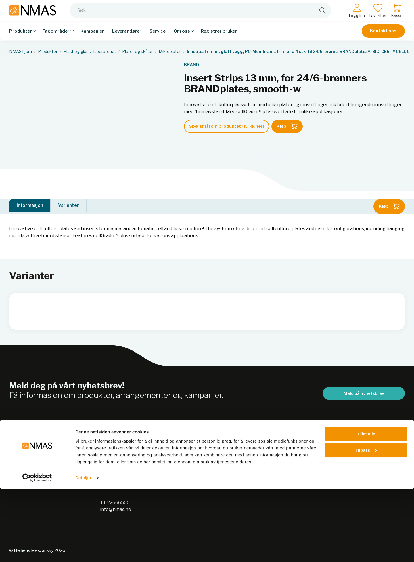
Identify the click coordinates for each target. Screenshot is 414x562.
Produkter (47, 51)
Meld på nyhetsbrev (364, 393)
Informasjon (30, 206)
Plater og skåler (137, 51)
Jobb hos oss (205, 487)
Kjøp (287, 126)
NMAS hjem (20, 51)
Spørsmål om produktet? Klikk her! (226, 126)
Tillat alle (366, 507)
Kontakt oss (383, 35)
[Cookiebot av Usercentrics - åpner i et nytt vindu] (37, 550)
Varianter (68, 206)
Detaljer (83, 550)
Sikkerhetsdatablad (213, 465)
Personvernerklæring (215, 453)
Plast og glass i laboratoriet (90, 51)
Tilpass (366, 523)
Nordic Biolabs (207, 476)
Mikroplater (170, 51)
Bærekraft (203, 442)
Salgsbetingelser (301, 442)
